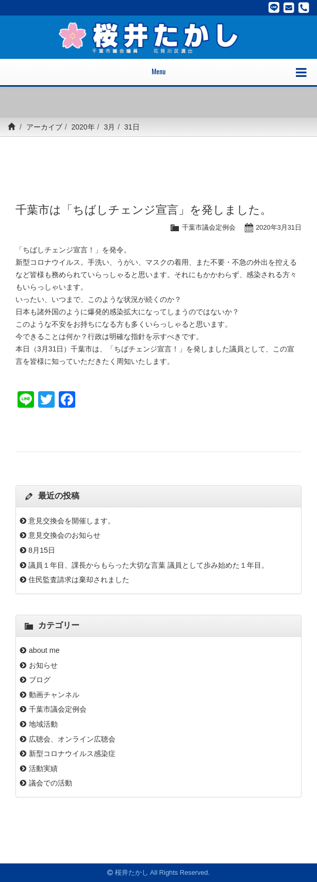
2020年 (82, 127)
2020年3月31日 (279, 227)
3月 (109, 127)
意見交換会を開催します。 (71, 521)
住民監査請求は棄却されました (78, 579)
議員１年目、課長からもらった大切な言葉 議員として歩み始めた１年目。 (148, 565)
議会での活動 (50, 783)
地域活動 (43, 724)
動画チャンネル (54, 695)
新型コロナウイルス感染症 (72, 753)
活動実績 (43, 768)
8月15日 (41, 550)
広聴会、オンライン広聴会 (72, 739)
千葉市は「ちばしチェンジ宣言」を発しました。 (143, 209)
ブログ (40, 680)
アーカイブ (44, 127)
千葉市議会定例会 (209, 227)
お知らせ (43, 665)
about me (48, 650)
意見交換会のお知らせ (64, 535)
